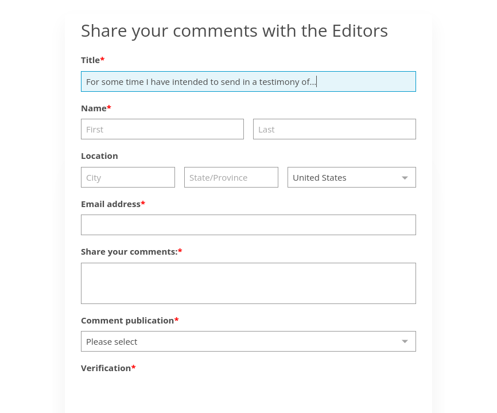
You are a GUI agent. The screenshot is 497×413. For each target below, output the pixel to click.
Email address (111, 203)
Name (94, 108)
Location (99, 155)
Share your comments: (129, 251)
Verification (106, 367)
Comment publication (127, 320)
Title (90, 59)
